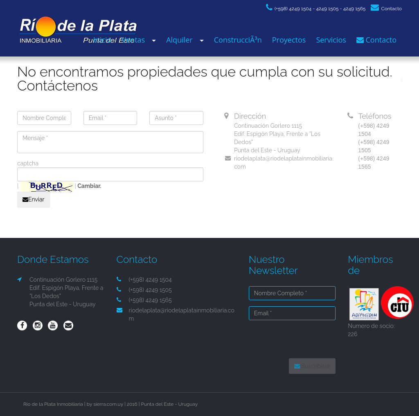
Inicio (102, 40)
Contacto (386, 8)
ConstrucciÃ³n (238, 40)
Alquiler (179, 40)
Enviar (34, 199)
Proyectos (289, 40)
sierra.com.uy (108, 404)
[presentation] (301, 339)
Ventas (133, 40)
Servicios (331, 40)
